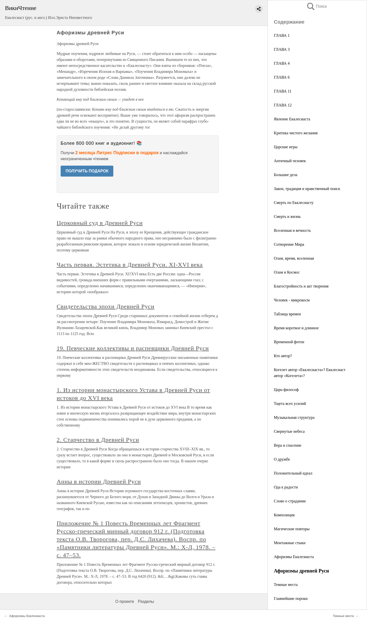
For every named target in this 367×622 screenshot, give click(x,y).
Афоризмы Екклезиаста (294, 557)
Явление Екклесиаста (292, 119)
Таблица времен (287, 314)
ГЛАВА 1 (282, 35)
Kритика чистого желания (296, 133)
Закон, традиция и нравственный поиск (307, 189)
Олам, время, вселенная (294, 258)
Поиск (316, 6)
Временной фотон (289, 342)
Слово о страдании (290, 501)
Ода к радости (286, 487)
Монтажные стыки (289, 543)
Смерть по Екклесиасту (294, 202)
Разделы (146, 601)
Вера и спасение (287, 445)
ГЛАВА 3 (282, 49)
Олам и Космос (287, 272)
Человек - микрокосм (292, 300)
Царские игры (285, 147)
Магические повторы (292, 529)
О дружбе (282, 459)
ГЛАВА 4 (282, 63)
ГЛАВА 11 (282, 91)
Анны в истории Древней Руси (99, 481)
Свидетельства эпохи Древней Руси (106, 306)
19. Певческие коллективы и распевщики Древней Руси (133, 348)
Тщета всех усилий (290, 403)
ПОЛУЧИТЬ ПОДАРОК (87, 171)
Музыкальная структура (294, 417)
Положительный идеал (293, 473)
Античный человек (290, 161)
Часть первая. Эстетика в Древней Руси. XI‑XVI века (130, 264)
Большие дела (285, 175)
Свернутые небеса (289, 431)
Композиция (284, 515)
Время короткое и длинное (296, 328)
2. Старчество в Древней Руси (98, 439)
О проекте (124, 601)
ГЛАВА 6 (282, 77)
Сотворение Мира (289, 244)
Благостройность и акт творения (301, 286)
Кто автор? (283, 356)
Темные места (286, 584)
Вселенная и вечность (292, 230)
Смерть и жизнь (287, 216)
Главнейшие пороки (291, 598)
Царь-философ (286, 389)
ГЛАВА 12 (283, 105)
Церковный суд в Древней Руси (100, 223)
